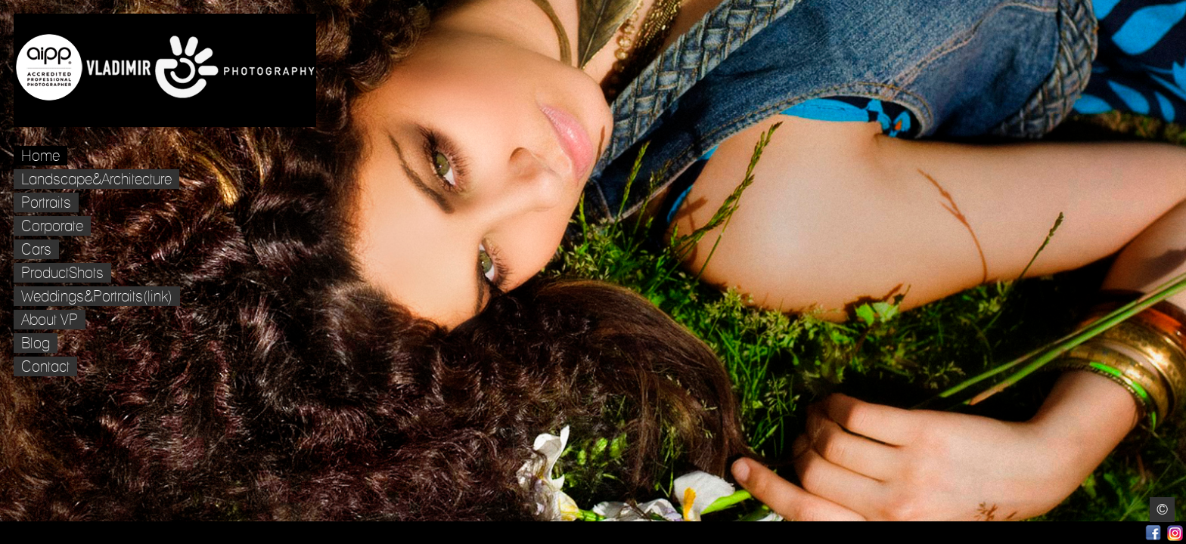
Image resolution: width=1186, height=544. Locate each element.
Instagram (1175, 533)
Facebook (1153, 533)
